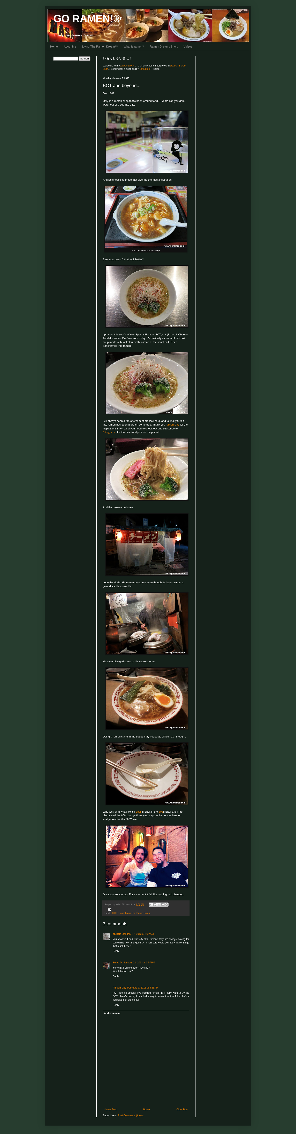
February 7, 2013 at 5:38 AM (142, 987)
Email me (145, 68)
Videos (188, 46)
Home (54, 46)
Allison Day (172, 424)
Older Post (182, 1109)
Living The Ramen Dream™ (100, 46)
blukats (117, 934)
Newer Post (110, 1109)
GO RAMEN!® (87, 18)
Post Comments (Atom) (130, 1115)
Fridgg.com (109, 432)
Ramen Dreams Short (164, 46)
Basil (138, 811)
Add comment (112, 1013)
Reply (116, 951)
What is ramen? (134, 46)
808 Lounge (118, 913)
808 (161, 811)
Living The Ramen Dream (137, 913)
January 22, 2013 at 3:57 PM (139, 962)
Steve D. (117, 962)
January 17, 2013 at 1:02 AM (138, 934)
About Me (70, 46)
